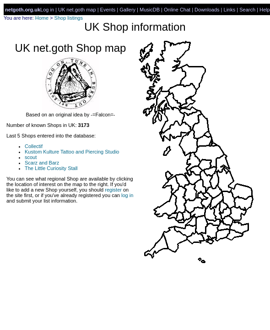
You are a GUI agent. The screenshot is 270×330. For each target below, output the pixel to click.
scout (31, 157)
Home (42, 18)
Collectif (34, 146)
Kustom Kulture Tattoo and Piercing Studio (72, 151)
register (113, 189)
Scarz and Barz (42, 162)
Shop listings (68, 18)
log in (127, 195)
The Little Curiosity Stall (51, 168)
